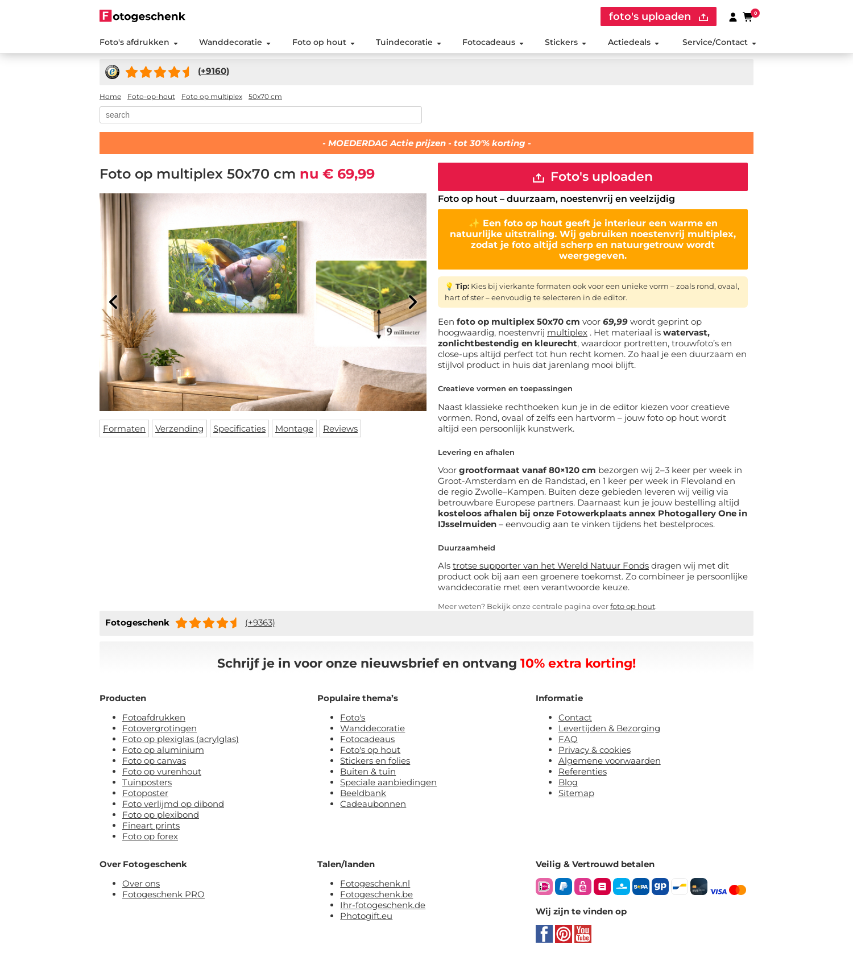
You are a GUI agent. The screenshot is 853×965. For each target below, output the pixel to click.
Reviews (340, 428)
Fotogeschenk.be (376, 894)
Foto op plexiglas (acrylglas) (180, 739)
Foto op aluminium (163, 749)
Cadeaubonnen (373, 803)
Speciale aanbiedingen (388, 782)
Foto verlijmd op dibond (173, 803)
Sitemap (576, 793)
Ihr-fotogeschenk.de (382, 905)
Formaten (124, 428)
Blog (568, 782)
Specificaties (239, 428)
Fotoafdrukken (153, 717)
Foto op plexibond (160, 814)
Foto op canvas (154, 760)
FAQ (568, 739)
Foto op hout (323, 42)
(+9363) (260, 622)
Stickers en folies (375, 760)
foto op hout (632, 606)
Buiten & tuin (368, 771)
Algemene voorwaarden (609, 760)
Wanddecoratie (235, 42)
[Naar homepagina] (142, 15)
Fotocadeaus (493, 42)
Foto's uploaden (593, 176)
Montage (294, 428)
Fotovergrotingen (159, 728)
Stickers (565, 42)
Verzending (179, 428)
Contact (575, 717)
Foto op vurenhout (161, 771)
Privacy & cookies (594, 749)
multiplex (567, 332)
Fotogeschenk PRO (163, 894)
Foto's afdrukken (139, 42)
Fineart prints (151, 825)
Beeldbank (363, 793)
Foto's (352, 717)
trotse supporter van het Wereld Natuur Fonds (551, 565)
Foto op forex (150, 836)
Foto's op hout (370, 749)
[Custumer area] (733, 16)
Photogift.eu (366, 915)
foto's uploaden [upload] (658, 16)
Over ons (141, 883)
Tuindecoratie (408, 42)
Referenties (582, 771)
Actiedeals (633, 42)
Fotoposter (145, 793)
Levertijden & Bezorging (609, 728)
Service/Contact (719, 42)
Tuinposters (147, 782)
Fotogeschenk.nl (375, 883)
